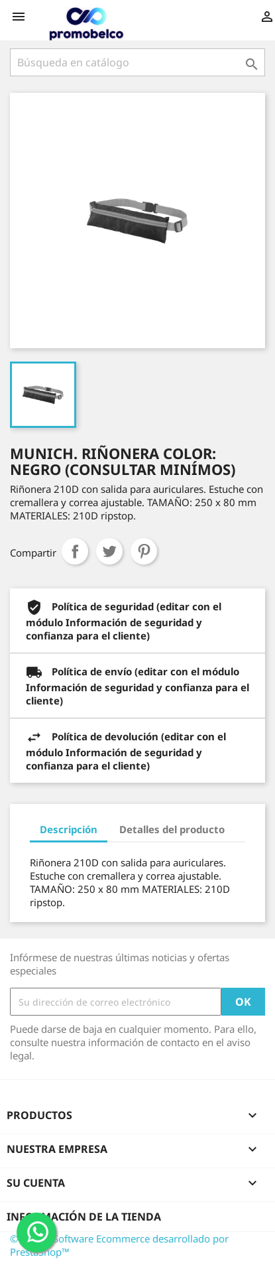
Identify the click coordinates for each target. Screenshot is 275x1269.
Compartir (75, 551)
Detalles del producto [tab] (172, 829)
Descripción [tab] (68, 829)
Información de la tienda (84, 1216)
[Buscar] (137, 62)
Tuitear (109, 551)
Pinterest (144, 551)
